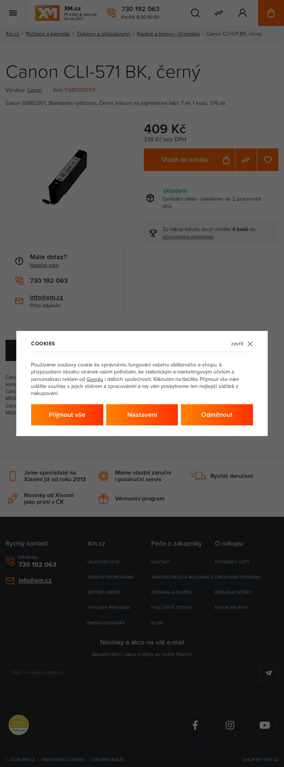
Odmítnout (217, 414)
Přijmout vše (67, 414)
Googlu (95, 379)
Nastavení (142, 414)
